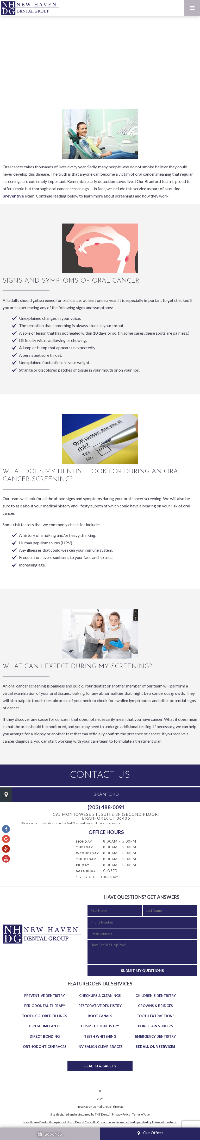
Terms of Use (141, 1114)
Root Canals (100, 1016)
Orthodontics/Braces (44, 1047)
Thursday (86, 859)
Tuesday (84, 847)
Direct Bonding (45, 1036)
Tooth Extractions (155, 1016)
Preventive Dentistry (44, 995)
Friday (83, 865)
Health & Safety (100, 1066)
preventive (13, 195)
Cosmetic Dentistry (100, 1026)
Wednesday (87, 853)
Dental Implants (44, 1026)
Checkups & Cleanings (100, 995)
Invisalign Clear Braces (100, 1047)
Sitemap (118, 1106)
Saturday (86, 871)
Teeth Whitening (100, 1036)
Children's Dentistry (155, 995)
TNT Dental (102, 1114)
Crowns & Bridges (155, 1006)
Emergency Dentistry (155, 1036)
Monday (84, 841)
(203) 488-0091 (106, 807)
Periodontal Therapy (44, 1006)
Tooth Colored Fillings (44, 1016)
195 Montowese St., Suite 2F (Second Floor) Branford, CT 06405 (106, 816)
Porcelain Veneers (155, 1026)
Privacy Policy (121, 1114)
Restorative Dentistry (100, 1006)
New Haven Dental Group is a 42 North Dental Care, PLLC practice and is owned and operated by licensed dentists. (100, 1122)
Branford (106, 794)
